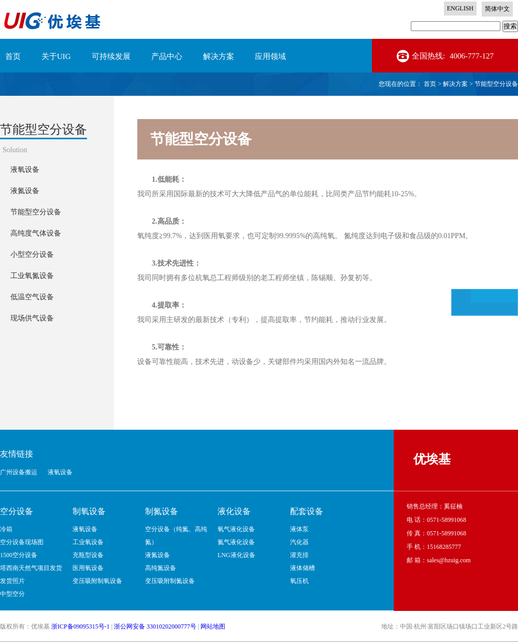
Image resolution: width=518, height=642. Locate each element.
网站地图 (212, 626)
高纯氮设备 (160, 568)
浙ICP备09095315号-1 (80, 626)
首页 (13, 56)
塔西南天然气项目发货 (31, 568)
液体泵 (299, 529)
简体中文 (497, 8)
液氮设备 (157, 555)
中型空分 (12, 593)
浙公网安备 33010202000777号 (155, 626)
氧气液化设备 (236, 529)
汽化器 (299, 542)
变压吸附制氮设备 (170, 581)
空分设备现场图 (22, 542)
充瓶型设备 (88, 555)
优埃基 (432, 459)
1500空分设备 (18, 555)
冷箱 (6, 529)
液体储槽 (302, 568)
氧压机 (299, 581)
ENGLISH (460, 8)
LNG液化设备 (236, 555)
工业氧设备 (88, 542)
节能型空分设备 (496, 83)
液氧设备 (85, 529)
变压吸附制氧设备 (97, 581)
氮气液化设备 (236, 542)
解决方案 (455, 83)
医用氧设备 (88, 568)
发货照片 (12, 581)
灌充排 (299, 555)
